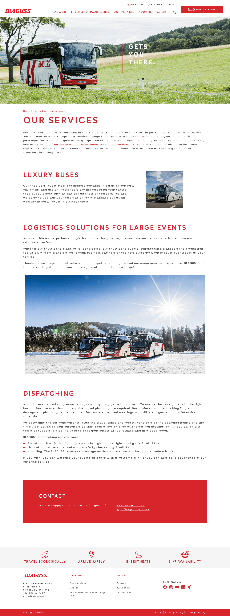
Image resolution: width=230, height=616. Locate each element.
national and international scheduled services (92, 144)
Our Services (57, 111)
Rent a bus (59, 12)
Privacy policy (174, 613)
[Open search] (174, 12)
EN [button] (170, 5)
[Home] (18, 11)
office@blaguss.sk (135, 509)
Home (26, 111)
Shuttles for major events (90, 12)
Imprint (157, 613)
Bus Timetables (124, 12)
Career (161, 12)
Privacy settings (196, 613)
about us (145, 12)
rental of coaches (149, 136)
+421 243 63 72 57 (131, 505)
